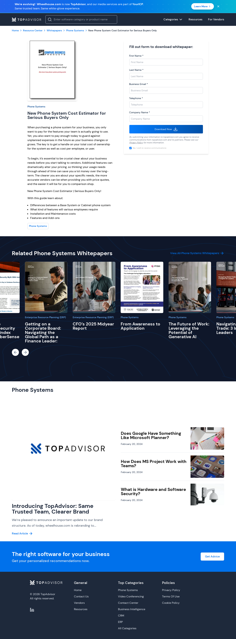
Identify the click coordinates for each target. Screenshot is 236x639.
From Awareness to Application (140, 326)
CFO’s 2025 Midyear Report (93, 326)
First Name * (136, 55)
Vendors (79, 603)
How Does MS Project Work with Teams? (153, 463)
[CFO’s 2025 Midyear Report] (94, 287)
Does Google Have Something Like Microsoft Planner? (151, 435)
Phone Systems (36, 106)
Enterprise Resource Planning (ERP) (45, 317)
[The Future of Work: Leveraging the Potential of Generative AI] (190, 287)
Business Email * (138, 84)
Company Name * (139, 112)
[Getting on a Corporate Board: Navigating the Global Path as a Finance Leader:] (46, 287)
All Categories (127, 628)
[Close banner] (218, 6)
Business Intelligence (131, 609)
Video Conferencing (131, 596)
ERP (120, 622)
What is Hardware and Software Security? (153, 491)
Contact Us (81, 596)
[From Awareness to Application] (142, 287)
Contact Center (128, 603)
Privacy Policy (136, 142)
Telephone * (136, 98)
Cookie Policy (171, 603)
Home (78, 590)
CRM (121, 615)
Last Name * (136, 69)
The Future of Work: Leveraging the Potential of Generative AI (189, 330)
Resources (80, 609)
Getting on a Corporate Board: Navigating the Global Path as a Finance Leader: (43, 332)
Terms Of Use (171, 596)
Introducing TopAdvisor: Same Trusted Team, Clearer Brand (52, 508)
